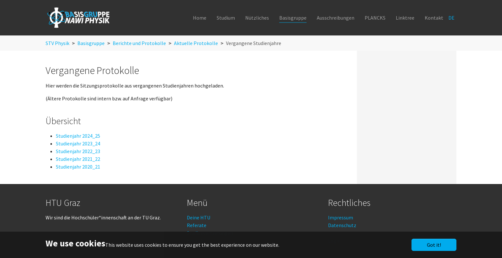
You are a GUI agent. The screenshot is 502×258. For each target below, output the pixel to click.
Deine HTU (198, 217)
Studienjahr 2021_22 (78, 159)
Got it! (434, 245)
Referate (196, 225)
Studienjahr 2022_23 (78, 151)
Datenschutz (342, 225)
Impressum (340, 217)
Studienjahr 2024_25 (78, 136)
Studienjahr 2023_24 (78, 143)
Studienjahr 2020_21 (78, 166)
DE (451, 17)
